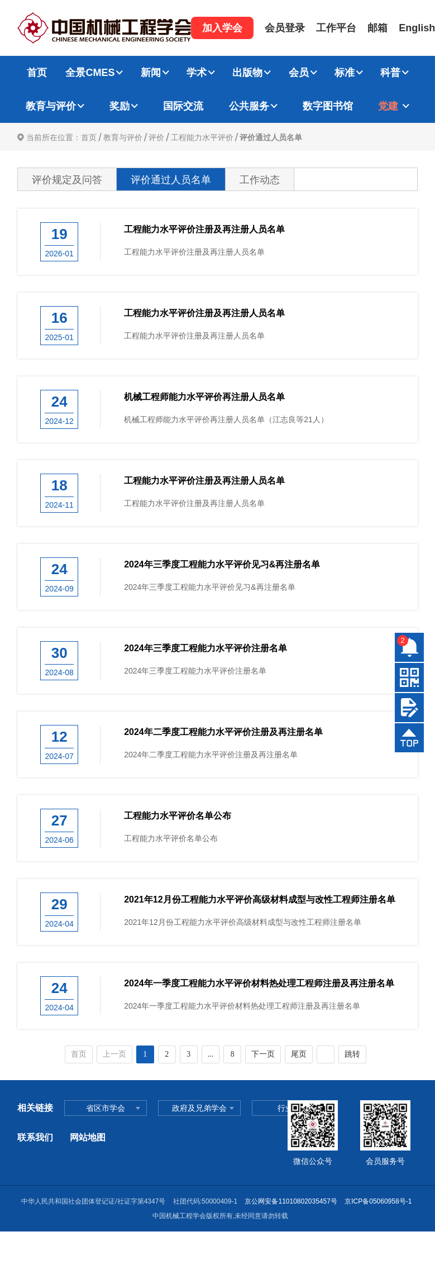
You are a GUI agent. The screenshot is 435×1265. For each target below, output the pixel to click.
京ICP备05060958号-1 (379, 1201)
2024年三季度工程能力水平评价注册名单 (205, 648)
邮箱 (377, 28)
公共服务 (249, 106)
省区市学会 (105, 1108)
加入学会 (222, 28)
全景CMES (89, 72)
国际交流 (183, 106)
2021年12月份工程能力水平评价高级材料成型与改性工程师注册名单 (259, 899)
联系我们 (35, 1137)
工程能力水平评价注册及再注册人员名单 (204, 229)
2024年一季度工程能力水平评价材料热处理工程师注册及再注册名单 (259, 983)
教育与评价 (51, 106)
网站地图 (88, 1137)
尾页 (299, 1054)
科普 (390, 72)
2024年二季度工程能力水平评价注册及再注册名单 (223, 732)
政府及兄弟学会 (199, 1108)
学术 (197, 72)
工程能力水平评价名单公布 (177, 815)
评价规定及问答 (67, 179)
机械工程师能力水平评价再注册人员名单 (204, 397)
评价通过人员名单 (271, 137)
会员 (299, 72)
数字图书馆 (328, 106)
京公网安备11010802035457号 (291, 1201)
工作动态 (260, 179)
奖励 (119, 106)
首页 (37, 72)
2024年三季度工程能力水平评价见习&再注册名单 (222, 564)
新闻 (151, 72)
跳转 (352, 1054)
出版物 (247, 72)
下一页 (263, 1054)
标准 (344, 72)
